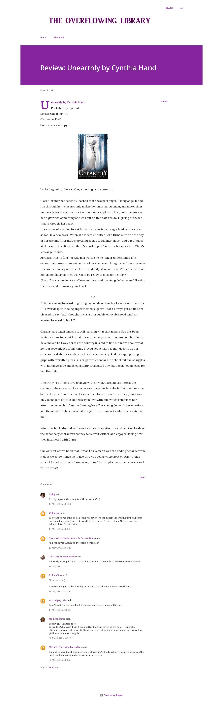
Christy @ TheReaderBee (62, 556)
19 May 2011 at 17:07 (59, 566)
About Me (59, 37)
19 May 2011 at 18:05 (60, 609)
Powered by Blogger (111, 695)
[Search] (170, 8)
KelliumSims (55, 575)
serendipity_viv (57, 600)
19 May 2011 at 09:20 (60, 547)
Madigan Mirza (57, 618)
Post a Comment (49, 667)
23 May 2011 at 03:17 (60, 638)
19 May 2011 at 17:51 (59, 591)
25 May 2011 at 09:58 (60, 660)
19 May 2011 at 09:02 (60, 528)
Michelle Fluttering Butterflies (65, 647)
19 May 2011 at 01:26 (60, 503)
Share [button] (164, 101)
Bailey (52, 494)
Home (43, 37)
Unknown (54, 512)
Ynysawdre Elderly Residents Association (71, 537)
